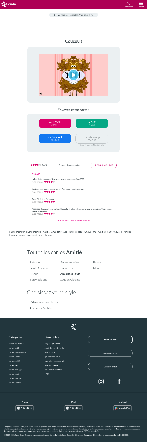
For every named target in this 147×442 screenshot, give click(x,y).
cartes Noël (14, 348)
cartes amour (14, 356)
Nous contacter (110, 353)
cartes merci (14, 365)
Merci (96, 268)
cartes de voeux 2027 (18, 344)
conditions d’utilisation (55, 348)
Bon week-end (38, 279)
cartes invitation (16, 378)
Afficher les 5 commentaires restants (73, 220)
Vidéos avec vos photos (44, 302)
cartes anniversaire (17, 352)
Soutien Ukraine (70, 279)
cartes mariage (15, 369)
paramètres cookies (53, 369)
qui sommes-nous (52, 356)
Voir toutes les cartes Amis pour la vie (73, 15)
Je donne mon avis (103, 165)
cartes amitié (14, 361)
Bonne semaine (69, 262)
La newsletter (110, 366)
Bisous (34, 273)
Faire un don (110, 339)
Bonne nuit (67, 268)
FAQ (47, 374)
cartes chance (15, 382)
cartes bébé (14, 374)
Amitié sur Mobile (41, 308)
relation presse (51, 365)
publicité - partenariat (54, 361)
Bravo (97, 262)
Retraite (35, 262)
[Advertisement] (11, 82)
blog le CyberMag (52, 344)
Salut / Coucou (39, 268)
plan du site (50, 352)
